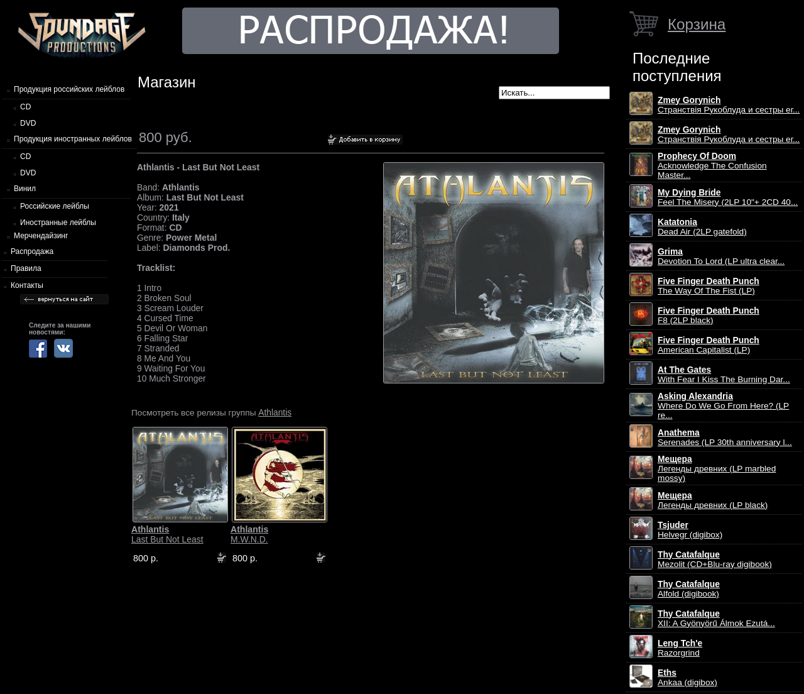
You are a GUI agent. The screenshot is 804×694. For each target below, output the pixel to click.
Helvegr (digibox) (690, 529)
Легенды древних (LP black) (713, 500)
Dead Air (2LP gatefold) (702, 227)
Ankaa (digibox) (687, 677)
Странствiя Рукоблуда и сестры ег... (729, 105)
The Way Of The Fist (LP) (708, 286)
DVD (28, 123)
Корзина (696, 24)
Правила (26, 268)
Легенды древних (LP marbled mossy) (717, 468)
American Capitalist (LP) (708, 345)
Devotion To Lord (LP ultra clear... (721, 256)
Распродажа (32, 251)
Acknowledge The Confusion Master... (712, 165)
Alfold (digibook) (689, 589)
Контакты (27, 285)
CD (25, 106)
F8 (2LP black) (708, 315)
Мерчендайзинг (41, 235)
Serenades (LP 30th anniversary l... (725, 437)
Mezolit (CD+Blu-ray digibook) (715, 559)
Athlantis (274, 412)
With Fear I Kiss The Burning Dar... (724, 374)
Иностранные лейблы (58, 222)
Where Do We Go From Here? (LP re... (723, 406)
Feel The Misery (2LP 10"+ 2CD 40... (728, 197)
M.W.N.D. (249, 534)
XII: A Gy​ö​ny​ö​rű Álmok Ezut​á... (716, 618)
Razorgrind (680, 648)
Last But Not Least (167, 534)
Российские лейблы (54, 206)
